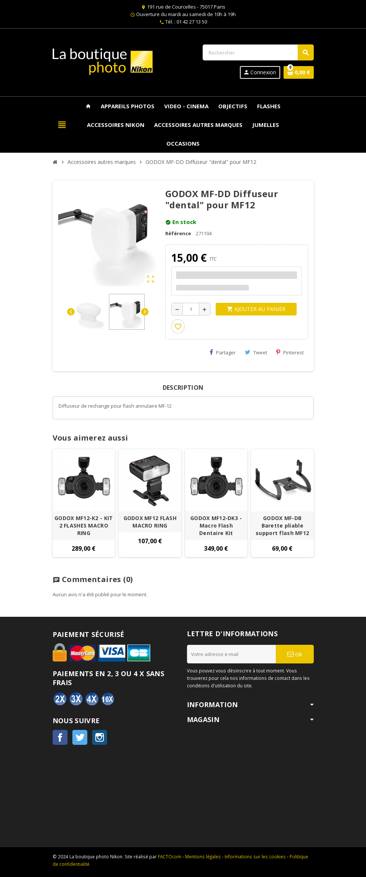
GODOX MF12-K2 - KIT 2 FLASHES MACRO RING (83, 525)
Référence (178, 233)
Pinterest (290, 352)
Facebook (60, 737)
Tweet (256, 352)
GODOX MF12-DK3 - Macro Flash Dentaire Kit (216, 525)
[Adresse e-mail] (231, 654)
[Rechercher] (258, 52)
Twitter (79, 737)
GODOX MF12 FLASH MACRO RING (149, 521)
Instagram (99, 737)
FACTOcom (169, 856)
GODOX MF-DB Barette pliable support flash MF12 (282, 525)
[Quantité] (190, 309)
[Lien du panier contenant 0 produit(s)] (299, 72)
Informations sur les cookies (255, 856)
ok (294, 654)
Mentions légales (203, 856)
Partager (223, 352)
